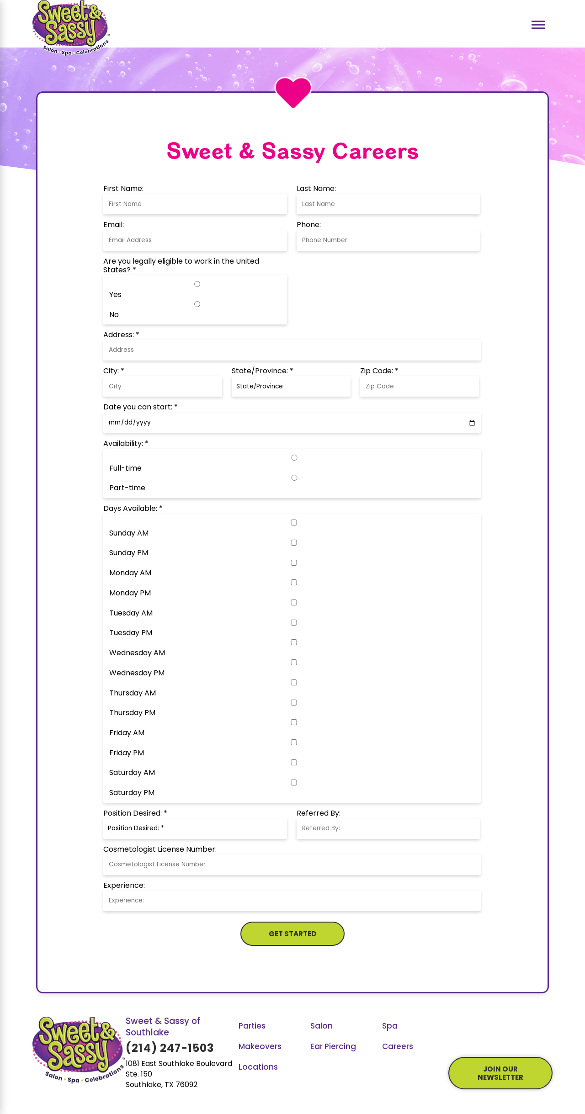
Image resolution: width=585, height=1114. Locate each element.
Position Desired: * (135, 813)
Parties (252, 1026)
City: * (113, 371)
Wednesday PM (137, 673)
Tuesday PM (130, 633)
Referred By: (318, 813)
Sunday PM (128, 553)
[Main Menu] (538, 25)
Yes (115, 295)
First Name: (123, 189)
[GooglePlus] (485, 1036)
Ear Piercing (333, 1047)
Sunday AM (129, 533)
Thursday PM (132, 713)
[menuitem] (272, 1027)
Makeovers (260, 1047)
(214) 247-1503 (170, 1049)
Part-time (127, 488)
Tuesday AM (131, 613)
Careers (397, 1047)
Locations (258, 1068)
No (114, 315)
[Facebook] (454, 1036)
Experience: (124, 886)
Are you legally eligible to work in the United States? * (181, 266)
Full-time (125, 468)
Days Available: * (133, 509)
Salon (321, 1026)
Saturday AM (132, 773)
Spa (390, 1026)
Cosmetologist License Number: (160, 850)
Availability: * (126, 444)
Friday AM (126, 733)
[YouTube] (469, 1036)
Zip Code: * (379, 371)
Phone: (309, 225)
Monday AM (130, 573)
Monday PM (130, 593)
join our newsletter (500, 1074)
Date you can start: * (140, 407)
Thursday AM (132, 693)
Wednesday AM (137, 653)
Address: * (121, 335)
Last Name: (316, 189)
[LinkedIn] (516, 1036)
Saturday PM (131, 793)
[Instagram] (500, 1036)
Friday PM (126, 753)
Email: (113, 225)
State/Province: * (262, 371)
